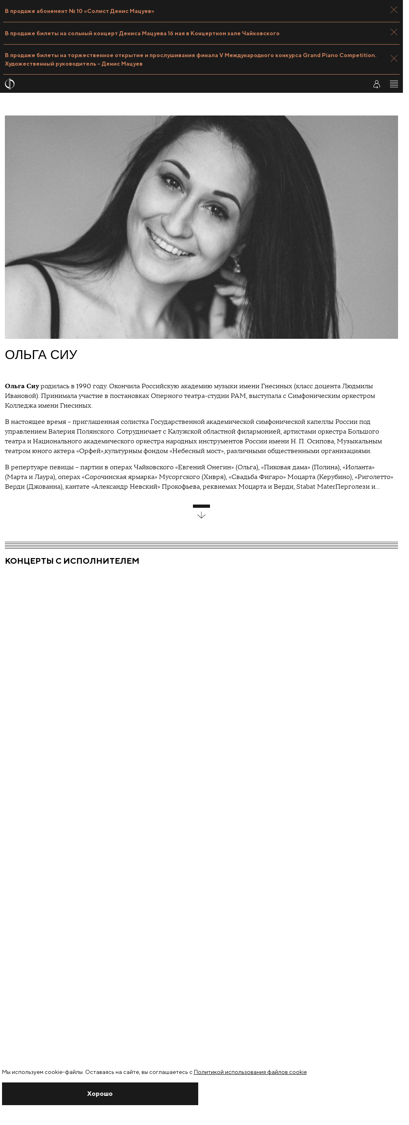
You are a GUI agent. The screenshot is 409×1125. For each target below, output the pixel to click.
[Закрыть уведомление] (100, 1093)
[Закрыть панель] (394, 9)
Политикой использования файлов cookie (250, 1072)
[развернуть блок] (201, 512)
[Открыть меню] (394, 84)
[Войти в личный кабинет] (376, 84)
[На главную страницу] (181, 84)
